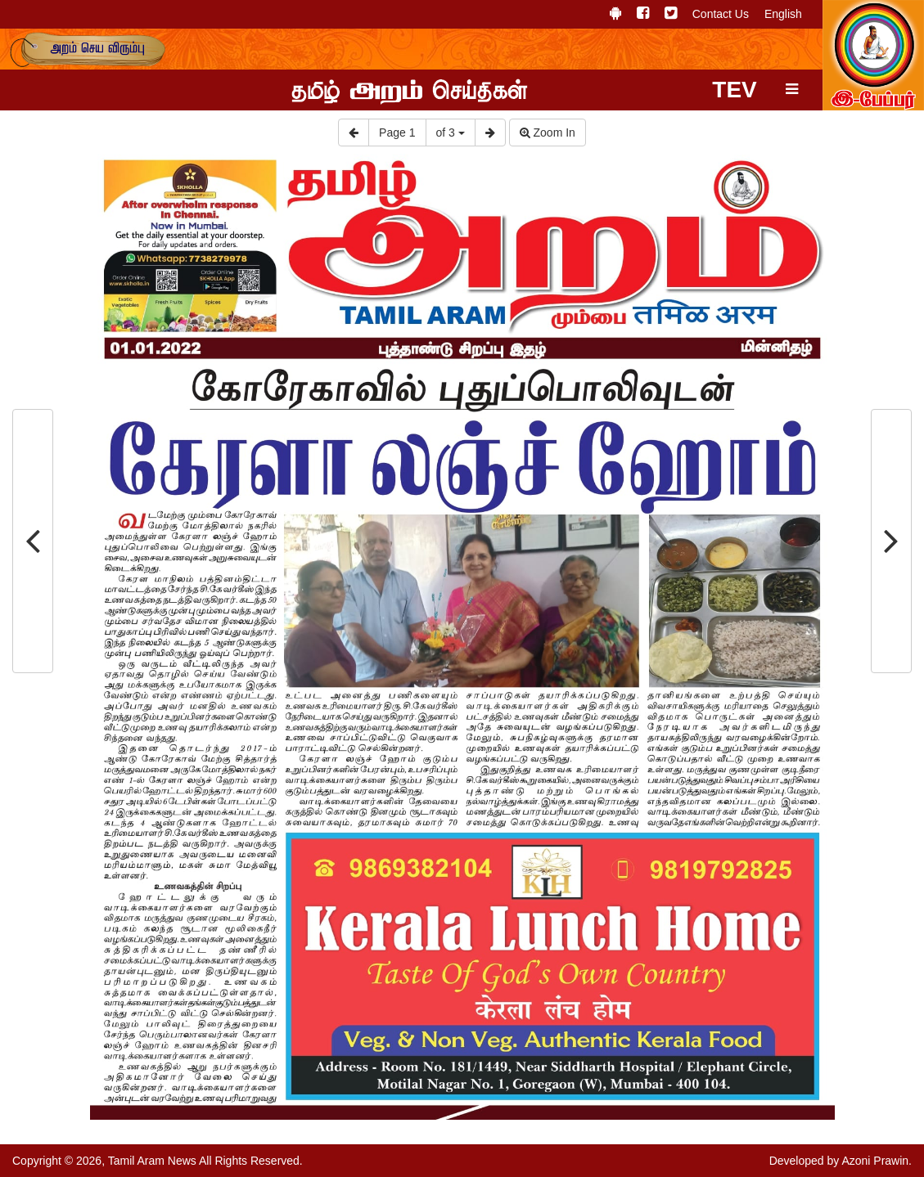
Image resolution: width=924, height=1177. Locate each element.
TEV (734, 89)
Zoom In (547, 132)
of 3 (450, 132)
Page (397, 132)
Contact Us (720, 13)
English (783, 13)
